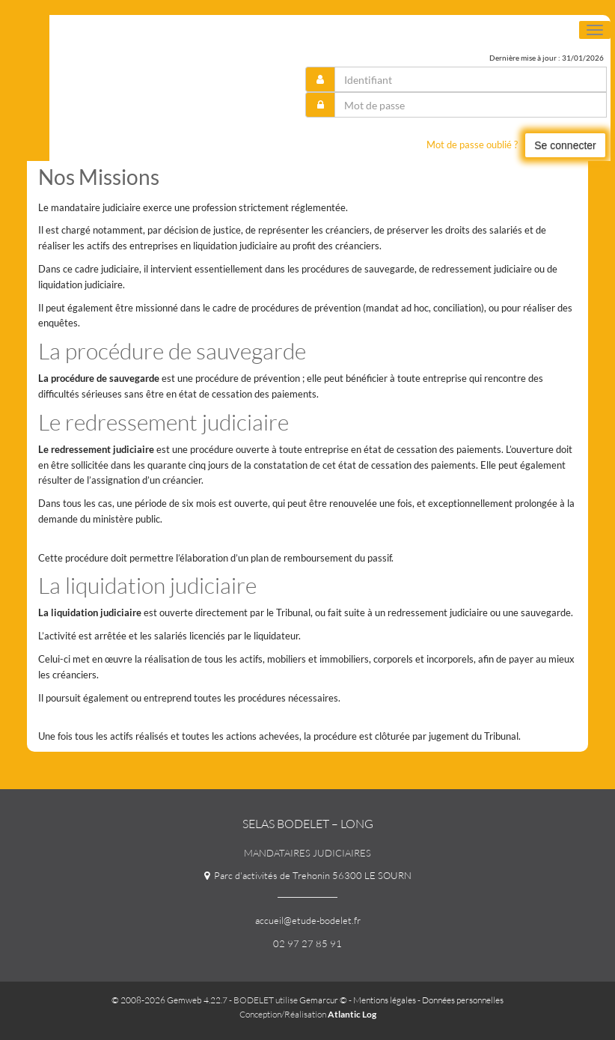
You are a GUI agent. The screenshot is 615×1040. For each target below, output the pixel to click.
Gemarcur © (323, 1000)
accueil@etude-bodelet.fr (308, 920)
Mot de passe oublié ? (472, 144)
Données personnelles (463, 1000)
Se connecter (565, 145)
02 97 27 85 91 (307, 943)
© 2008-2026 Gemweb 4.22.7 (169, 1000)
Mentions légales (384, 1000)
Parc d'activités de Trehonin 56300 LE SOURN (307, 875)
